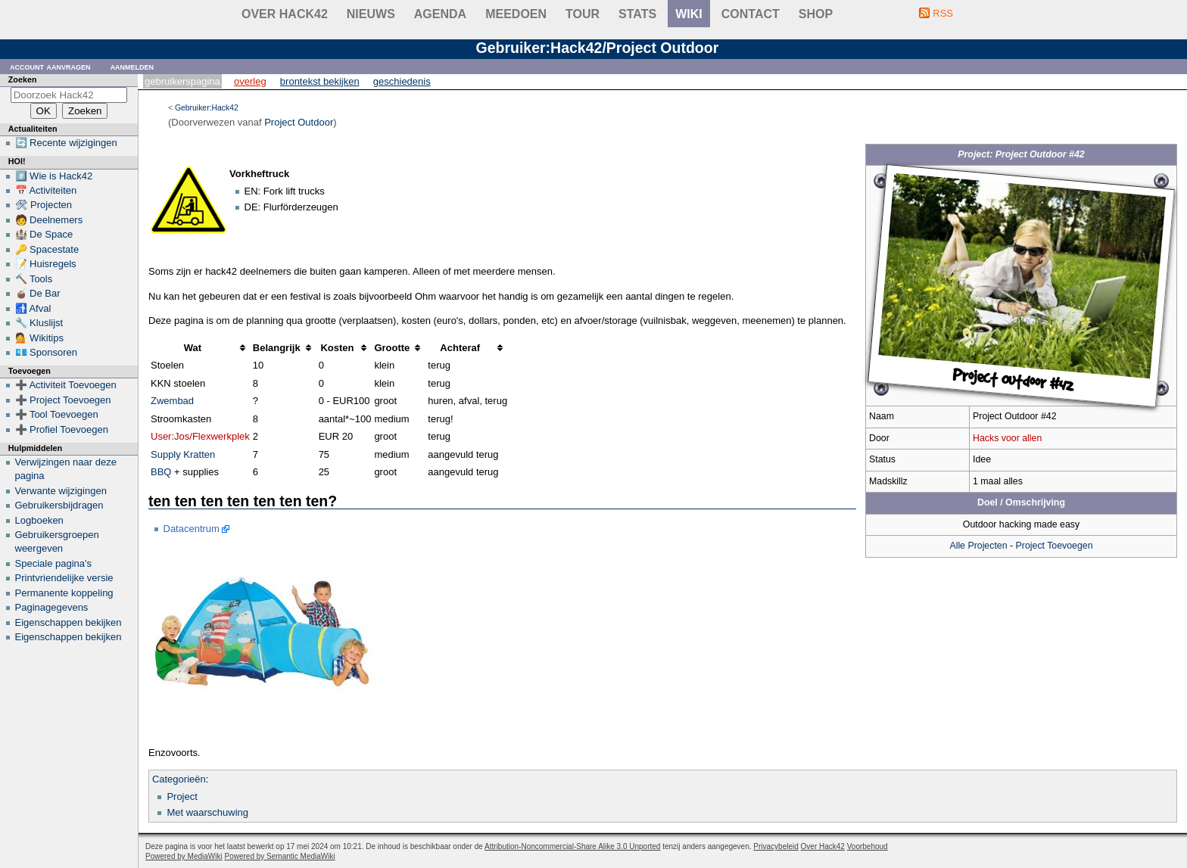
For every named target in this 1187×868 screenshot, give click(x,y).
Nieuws (371, 14)
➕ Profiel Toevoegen (61, 429)
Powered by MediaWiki (184, 856)
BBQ (161, 472)
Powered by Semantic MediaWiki (280, 856)
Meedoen (516, 14)
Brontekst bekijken (320, 81)
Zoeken (22, 79)
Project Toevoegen (1054, 545)
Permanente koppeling (64, 593)
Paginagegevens (52, 607)
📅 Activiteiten (46, 190)
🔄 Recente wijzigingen (66, 142)
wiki (689, 14)
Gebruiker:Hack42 (206, 108)
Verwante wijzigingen (61, 490)
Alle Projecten (978, 545)
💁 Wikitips (39, 338)
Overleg (250, 81)
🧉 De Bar (38, 293)
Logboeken (39, 520)
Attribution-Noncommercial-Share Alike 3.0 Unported (572, 846)
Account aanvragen (50, 66)
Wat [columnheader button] (192, 347)
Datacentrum (192, 528)
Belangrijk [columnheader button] (277, 347)
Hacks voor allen (1007, 438)
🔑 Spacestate (47, 249)
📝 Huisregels (45, 263)
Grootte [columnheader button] (392, 347)
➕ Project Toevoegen (63, 400)
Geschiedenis (402, 81)
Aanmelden (132, 66)
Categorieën (179, 779)
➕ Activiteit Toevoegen (66, 384)
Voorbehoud (867, 846)
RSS (943, 13)
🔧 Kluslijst (39, 322)
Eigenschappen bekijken (68, 622)
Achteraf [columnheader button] (460, 347)
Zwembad (172, 400)
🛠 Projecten (44, 204)
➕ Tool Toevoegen (56, 414)
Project (182, 796)
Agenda (440, 14)
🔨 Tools (34, 279)
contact (750, 14)
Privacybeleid (775, 846)
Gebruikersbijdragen (59, 505)
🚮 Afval (33, 308)
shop (816, 14)
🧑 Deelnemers (49, 220)
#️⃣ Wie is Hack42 (54, 176)
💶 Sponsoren (46, 352)
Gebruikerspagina (182, 81)
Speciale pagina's (53, 563)
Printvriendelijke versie (64, 577)
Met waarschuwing (207, 812)
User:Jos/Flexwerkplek (200, 436)
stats (637, 14)
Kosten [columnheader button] (337, 347)
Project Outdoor (298, 122)
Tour (582, 14)
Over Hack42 (284, 14)
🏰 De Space (44, 234)
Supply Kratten (183, 454)
